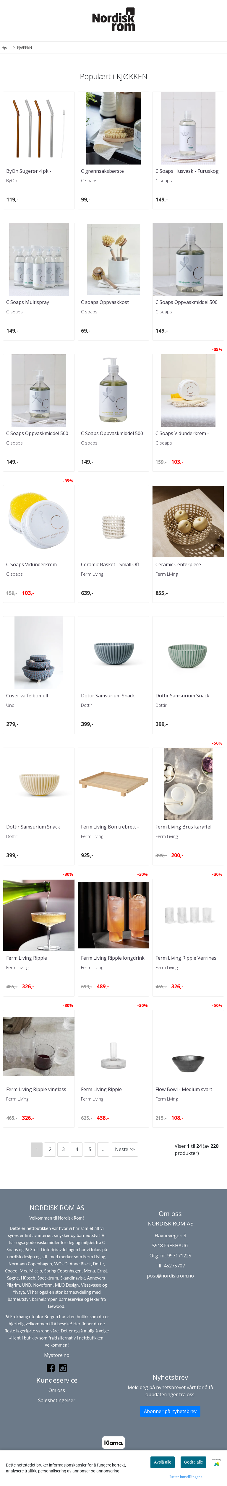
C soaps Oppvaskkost (105, 302)
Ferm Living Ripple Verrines (185, 958)
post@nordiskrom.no (170, 1275)
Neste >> (125, 1149)
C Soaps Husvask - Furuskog (187, 171)
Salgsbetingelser (56, 1400)
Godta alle (193, 1462)
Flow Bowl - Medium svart (183, 1089)
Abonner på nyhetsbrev (170, 1411)
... (103, 1149)
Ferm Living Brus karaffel (183, 826)
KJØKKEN (22, 47)
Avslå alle (162, 1462)
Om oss (56, 1390)
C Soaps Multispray (27, 302)
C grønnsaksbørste (102, 171)
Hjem (6, 47)
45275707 (174, 1265)
